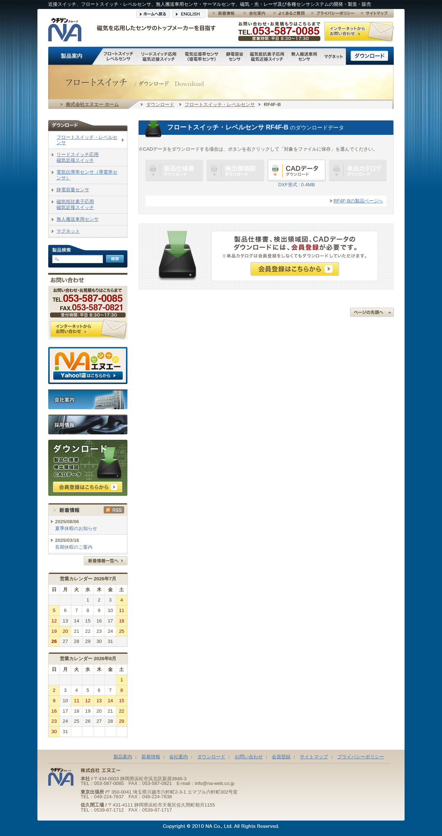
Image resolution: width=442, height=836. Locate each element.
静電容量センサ (73, 189)
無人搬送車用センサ (78, 219)
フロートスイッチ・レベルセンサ (220, 104)
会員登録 (281, 756)
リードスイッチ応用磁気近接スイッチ (78, 157)
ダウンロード (160, 104)
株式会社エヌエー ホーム (92, 104)
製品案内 (122, 756)
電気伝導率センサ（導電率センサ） (87, 175)
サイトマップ (314, 756)
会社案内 (178, 756)
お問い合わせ (249, 756)
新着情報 (150, 756)
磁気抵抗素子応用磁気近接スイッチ (75, 204)
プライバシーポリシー (360, 756)
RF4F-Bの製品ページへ (358, 201)
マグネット (68, 231)
